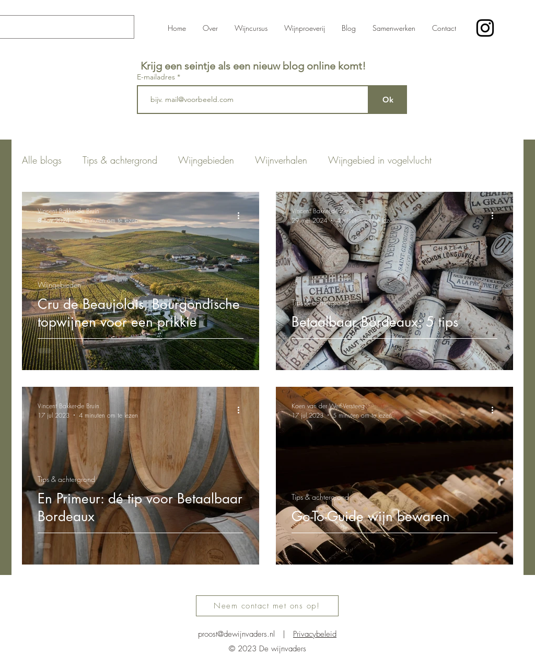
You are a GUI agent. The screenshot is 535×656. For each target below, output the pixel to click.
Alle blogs (42, 160)
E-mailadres (157, 76)
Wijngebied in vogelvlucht (380, 160)
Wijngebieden (206, 160)
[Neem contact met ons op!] (267, 605)
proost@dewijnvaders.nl (236, 634)
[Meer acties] (242, 215)
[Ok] (388, 99)
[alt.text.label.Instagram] (485, 28)
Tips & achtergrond (120, 160)
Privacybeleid (314, 634)
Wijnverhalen (281, 160)
